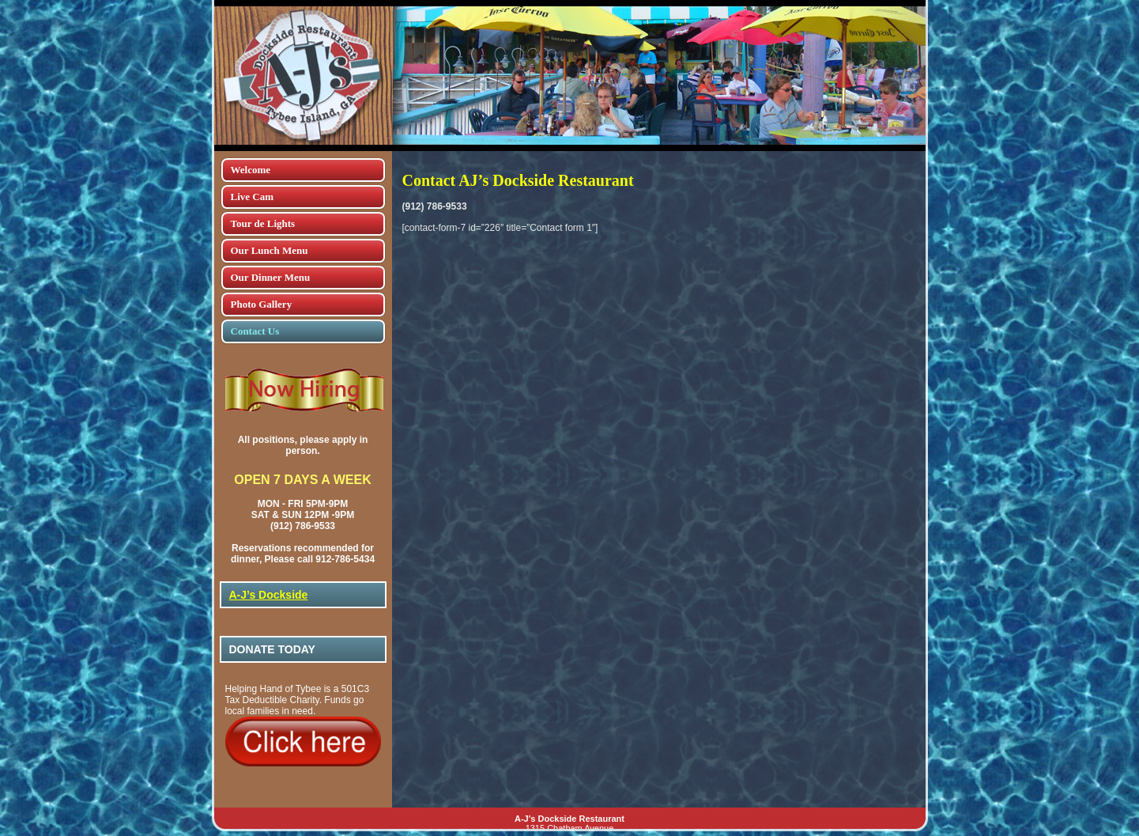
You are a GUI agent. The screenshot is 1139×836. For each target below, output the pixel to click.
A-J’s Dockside (268, 594)
